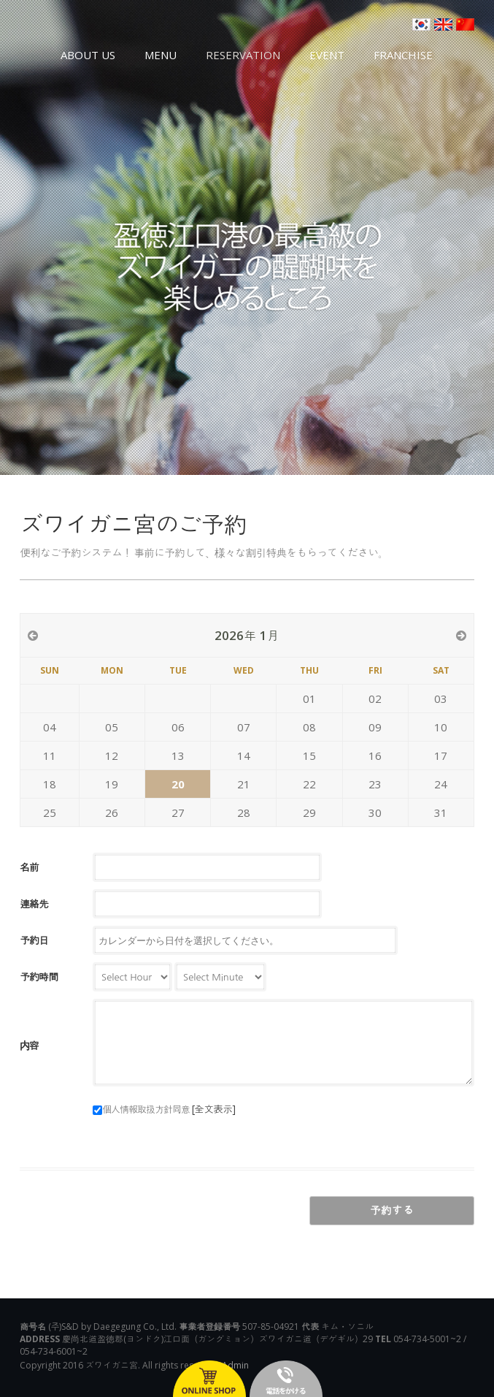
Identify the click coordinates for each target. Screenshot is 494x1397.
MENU (160, 54)
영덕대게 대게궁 (82, 33)
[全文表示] (213, 1109)
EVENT (326, 54)
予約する (392, 1210)
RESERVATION (243, 54)
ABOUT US (88, 54)
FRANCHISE (403, 54)
